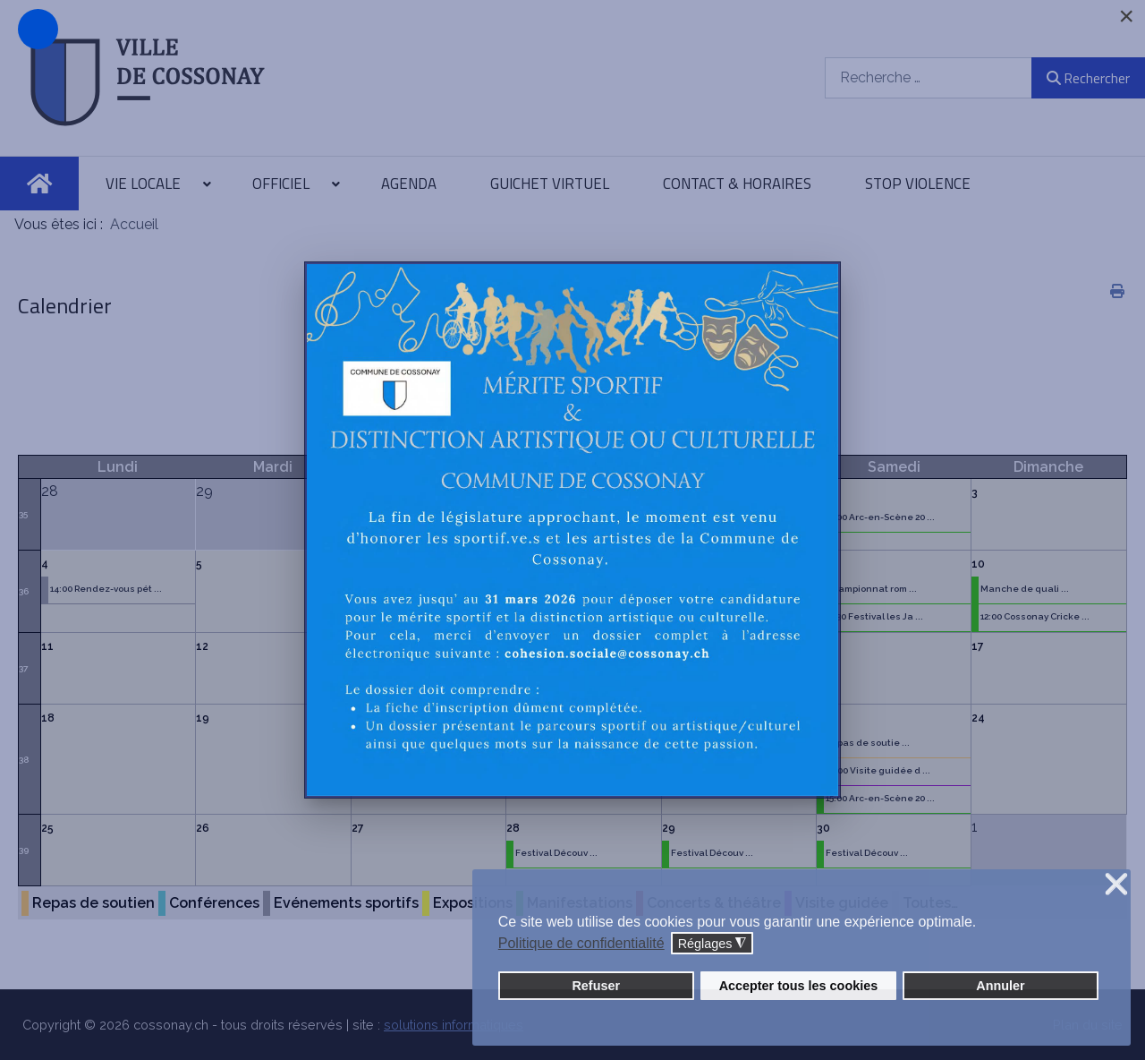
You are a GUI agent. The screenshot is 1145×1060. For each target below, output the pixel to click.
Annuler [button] (1000, 986)
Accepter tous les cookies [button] (798, 986)
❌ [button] (1116, 885)
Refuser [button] (596, 986)
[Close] (1126, 16)
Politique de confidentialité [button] (581, 943)
